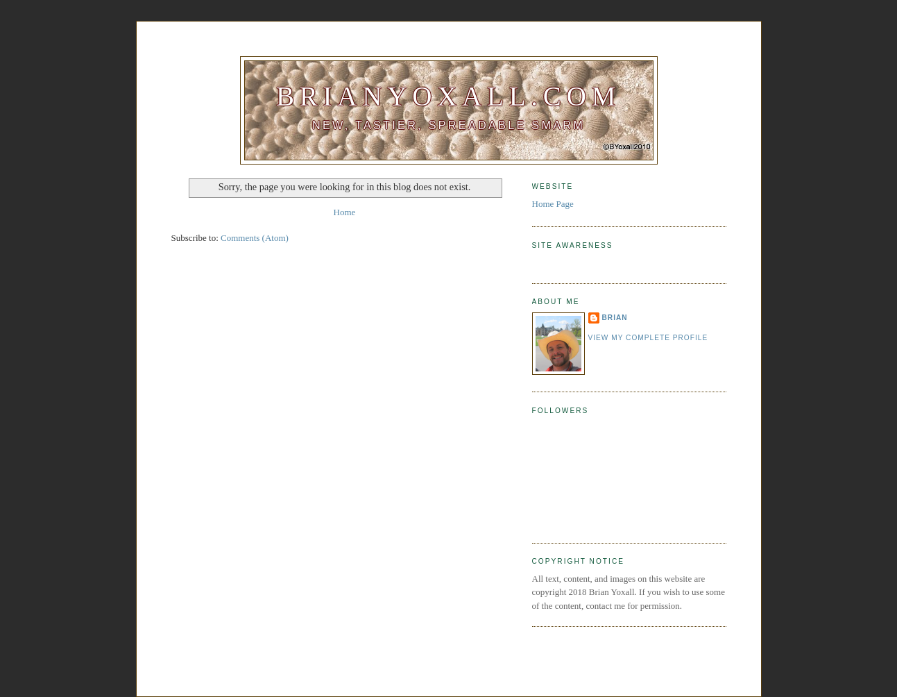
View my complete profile (648, 338)
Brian (615, 317)
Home (345, 212)
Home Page (553, 204)
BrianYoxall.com (448, 96)
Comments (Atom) (255, 238)
